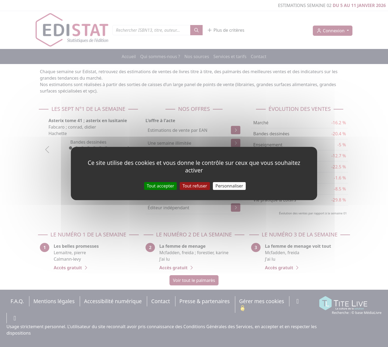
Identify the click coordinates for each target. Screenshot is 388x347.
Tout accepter (160, 186)
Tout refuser (194, 186)
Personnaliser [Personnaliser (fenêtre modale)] (229, 186)
